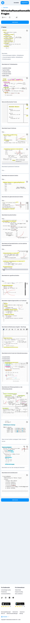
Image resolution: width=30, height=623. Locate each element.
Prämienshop (4, 591)
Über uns (3, 613)
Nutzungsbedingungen (6, 611)
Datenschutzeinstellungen (12, 613)
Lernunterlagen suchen (6, 589)
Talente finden (18, 589)
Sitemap (21, 613)
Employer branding (19, 591)
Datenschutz (15, 611)
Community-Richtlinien (6, 593)
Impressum (22, 611)
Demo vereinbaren (19, 593)
